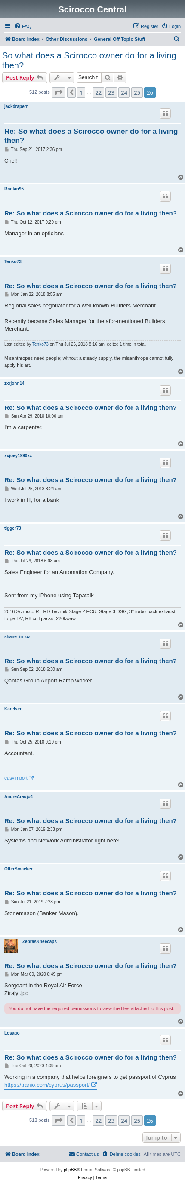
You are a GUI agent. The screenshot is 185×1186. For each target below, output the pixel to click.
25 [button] (137, 92)
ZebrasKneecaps (39, 941)
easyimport (16, 777)
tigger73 (12, 528)
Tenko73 (13, 261)
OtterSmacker (18, 868)
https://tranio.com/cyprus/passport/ (47, 1085)
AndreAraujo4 (18, 796)
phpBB (70, 1170)
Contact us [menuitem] (83, 1154)
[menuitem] (22, 26)
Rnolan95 (14, 189)
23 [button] (111, 92)
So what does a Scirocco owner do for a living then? (89, 60)
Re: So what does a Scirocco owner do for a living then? (91, 135)
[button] (58, 92)
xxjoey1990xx (18, 455)
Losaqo (12, 1033)
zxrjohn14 (14, 383)
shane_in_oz (17, 636)
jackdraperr (16, 106)
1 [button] (81, 92)
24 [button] (124, 92)
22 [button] (98, 92)
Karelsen (13, 709)
